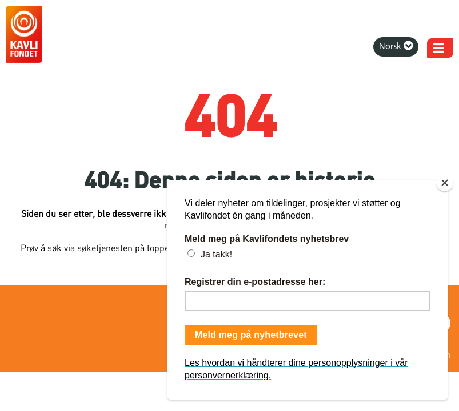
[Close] (444, 182)
